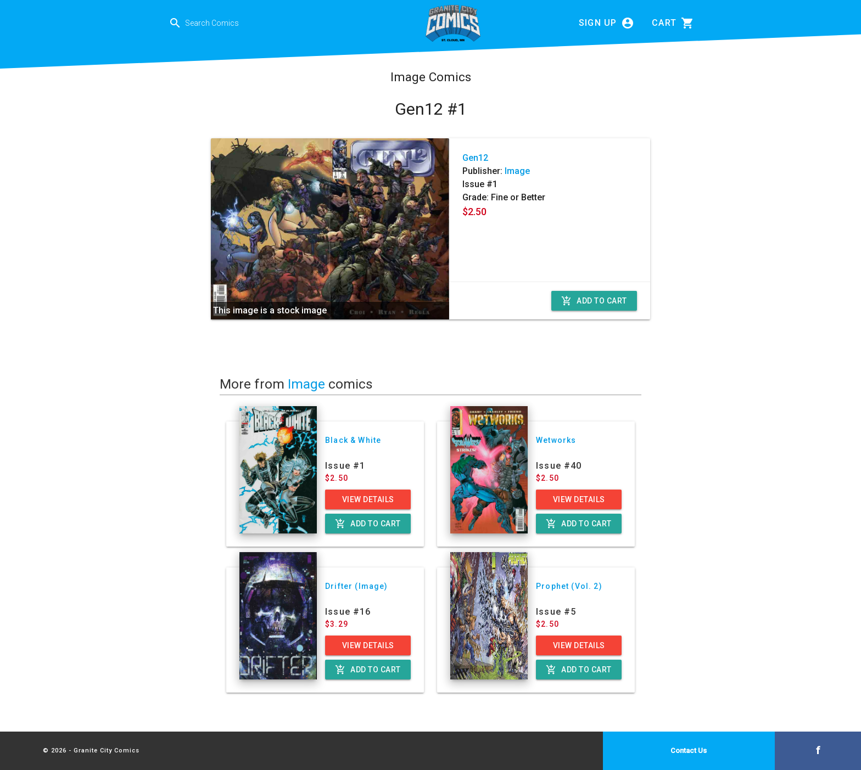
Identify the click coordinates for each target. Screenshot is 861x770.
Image (517, 171)
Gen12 (475, 158)
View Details (368, 499)
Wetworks (556, 440)
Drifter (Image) (356, 586)
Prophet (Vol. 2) (569, 586)
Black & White (353, 440)
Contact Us (688, 750)
